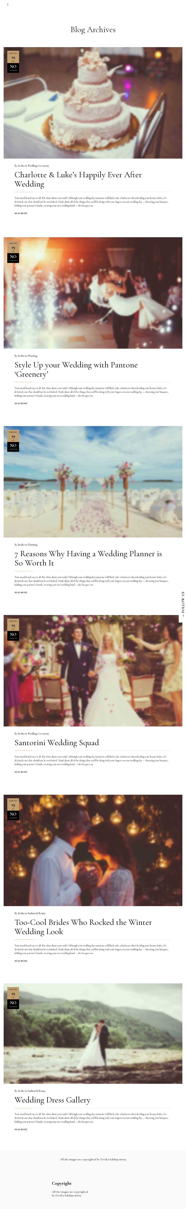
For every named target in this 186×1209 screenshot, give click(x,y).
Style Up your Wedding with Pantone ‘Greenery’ (76, 367)
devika (21, 165)
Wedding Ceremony (38, 165)
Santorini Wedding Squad (57, 740)
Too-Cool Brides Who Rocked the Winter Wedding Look (83, 924)
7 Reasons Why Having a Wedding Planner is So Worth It (88, 555)
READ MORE (21, 213)
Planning (32, 353)
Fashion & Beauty (37, 911)
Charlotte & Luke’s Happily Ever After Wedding (78, 179)
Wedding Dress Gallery (52, 1097)
